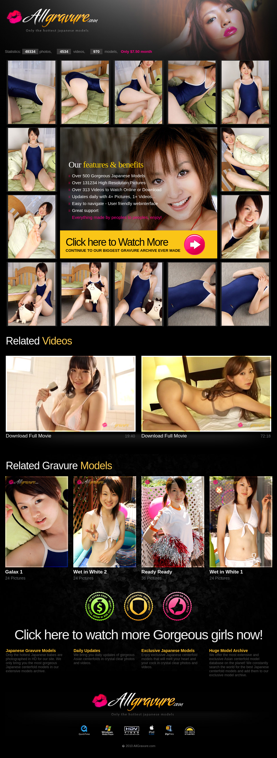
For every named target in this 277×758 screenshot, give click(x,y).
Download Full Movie (28, 436)
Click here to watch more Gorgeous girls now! (138, 634)
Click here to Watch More (141, 244)
